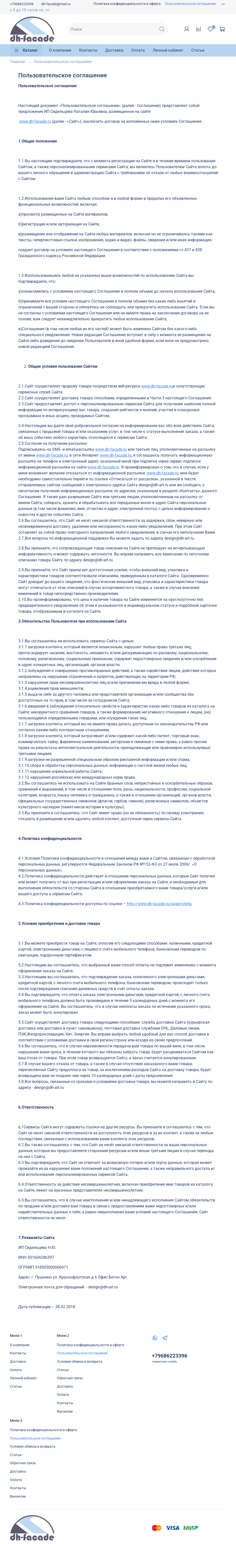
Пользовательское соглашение (190, 4)
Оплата (138, 50)
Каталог (26, 50)
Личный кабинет (168, 50)
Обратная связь (70, 1378)
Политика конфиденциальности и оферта (127, 4)
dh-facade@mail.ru (56, 4)
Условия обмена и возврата (79, 1362)
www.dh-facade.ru (35, 121)
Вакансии (65, 1411)
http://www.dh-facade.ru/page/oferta (159, 903)
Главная (17, 61)
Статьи (197, 50)
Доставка (114, 50)
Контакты (88, 50)
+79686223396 (22, 4)
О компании (60, 50)
